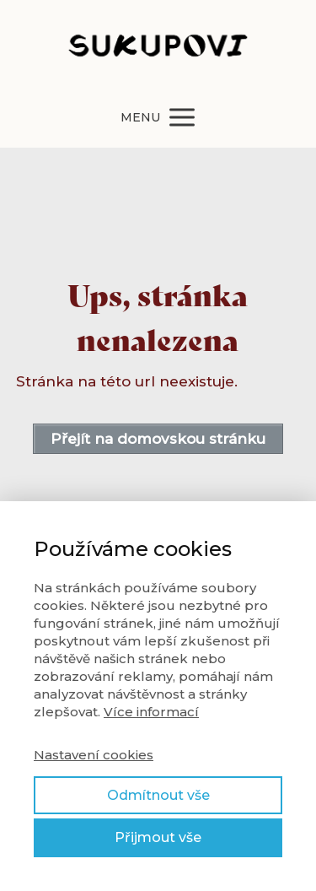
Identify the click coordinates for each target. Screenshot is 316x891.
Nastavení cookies (93, 755)
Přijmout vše (158, 837)
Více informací (151, 712)
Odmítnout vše (158, 795)
